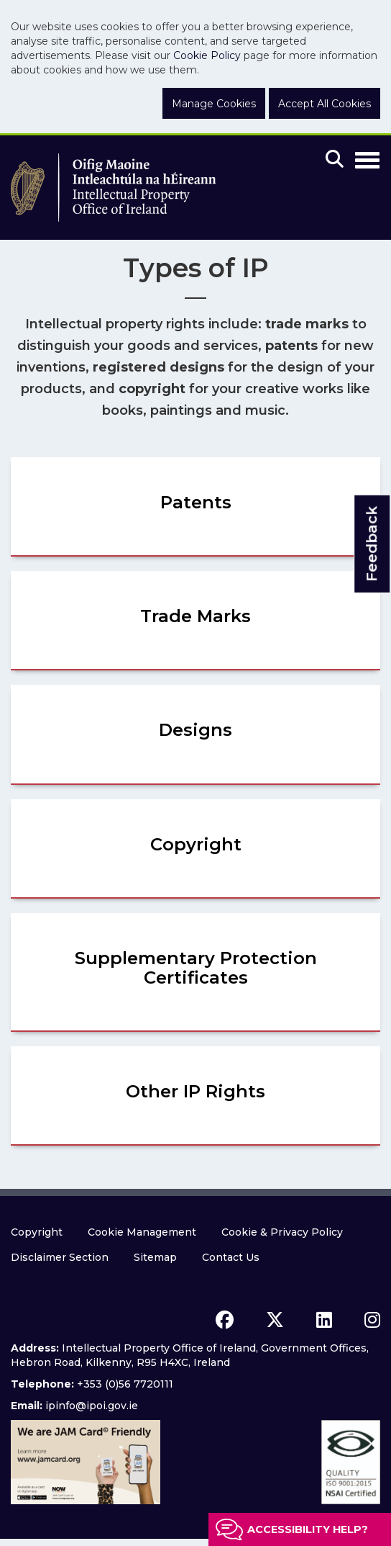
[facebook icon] (225, 1320)
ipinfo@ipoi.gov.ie (91, 1405)
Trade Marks (195, 616)
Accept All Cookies (324, 103)
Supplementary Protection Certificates (196, 967)
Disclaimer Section (60, 1257)
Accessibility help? (307, 1529)
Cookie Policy (207, 55)
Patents (195, 502)
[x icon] (275, 1320)
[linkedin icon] (324, 1320)
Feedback (371, 544)
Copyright (196, 844)
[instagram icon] (372, 1320)
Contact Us (230, 1257)
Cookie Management (142, 1232)
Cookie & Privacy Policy (282, 1232)
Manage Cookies (214, 103)
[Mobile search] (334, 160)
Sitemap (155, 1257)
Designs (195, 729)
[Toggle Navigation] (367, 157)
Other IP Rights (195, 1091)
